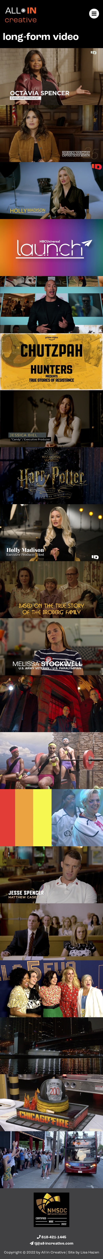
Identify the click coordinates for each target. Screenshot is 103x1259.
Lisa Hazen (90, 1252)
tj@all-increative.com (51, 1244)
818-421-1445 (51, 1237)
